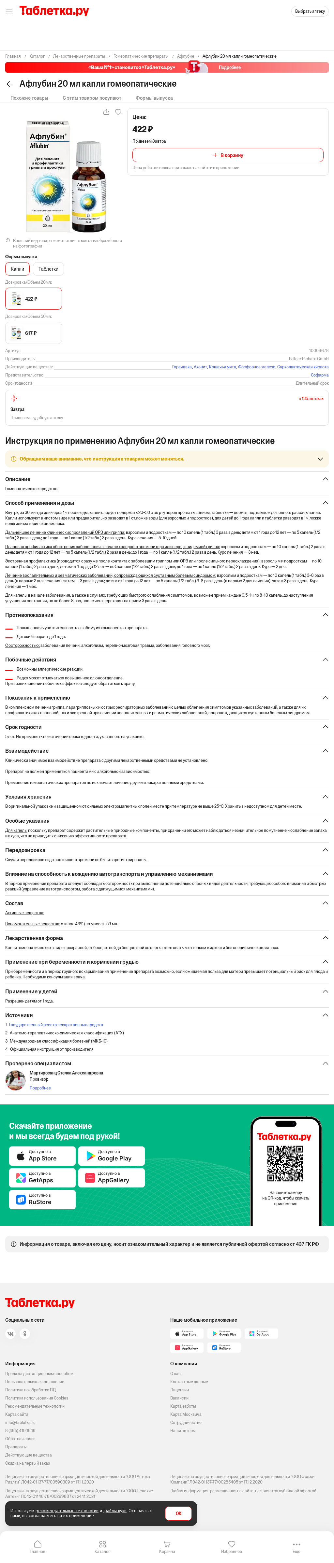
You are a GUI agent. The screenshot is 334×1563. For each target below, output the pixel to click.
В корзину (231, 155)
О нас (175, 1373)
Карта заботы (183, 1406)
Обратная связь (20, 1439)
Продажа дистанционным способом (39, 1373)
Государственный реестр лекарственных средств (56, 1029)
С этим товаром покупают (92, 98)
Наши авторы (183, 1430)
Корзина (167, 1551)
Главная (37, 1551)
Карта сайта (16, 1414)
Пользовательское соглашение (34, 1382)
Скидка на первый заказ (27, 1463)
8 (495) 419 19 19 (20, 1430)
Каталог (102, 1551)
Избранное (231, 1551)
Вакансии (179, 1398)
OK (178, 1513)
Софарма (320, 375)
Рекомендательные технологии (35, 1406)
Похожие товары (29, 98)
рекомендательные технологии (67, 1510)
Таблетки (48, 269)
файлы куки (115, 1510)
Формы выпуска (154, 98)
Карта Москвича (186, 1414)
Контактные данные (189, 1382)
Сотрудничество (186, 1422)
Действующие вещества (28, 1455)
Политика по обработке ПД (30, 1390)
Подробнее (40, 1092)
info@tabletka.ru (20, 1422)
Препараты (16, 1447)
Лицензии (179, 1390)
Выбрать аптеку (310, 11)
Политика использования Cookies (36, 1398)
